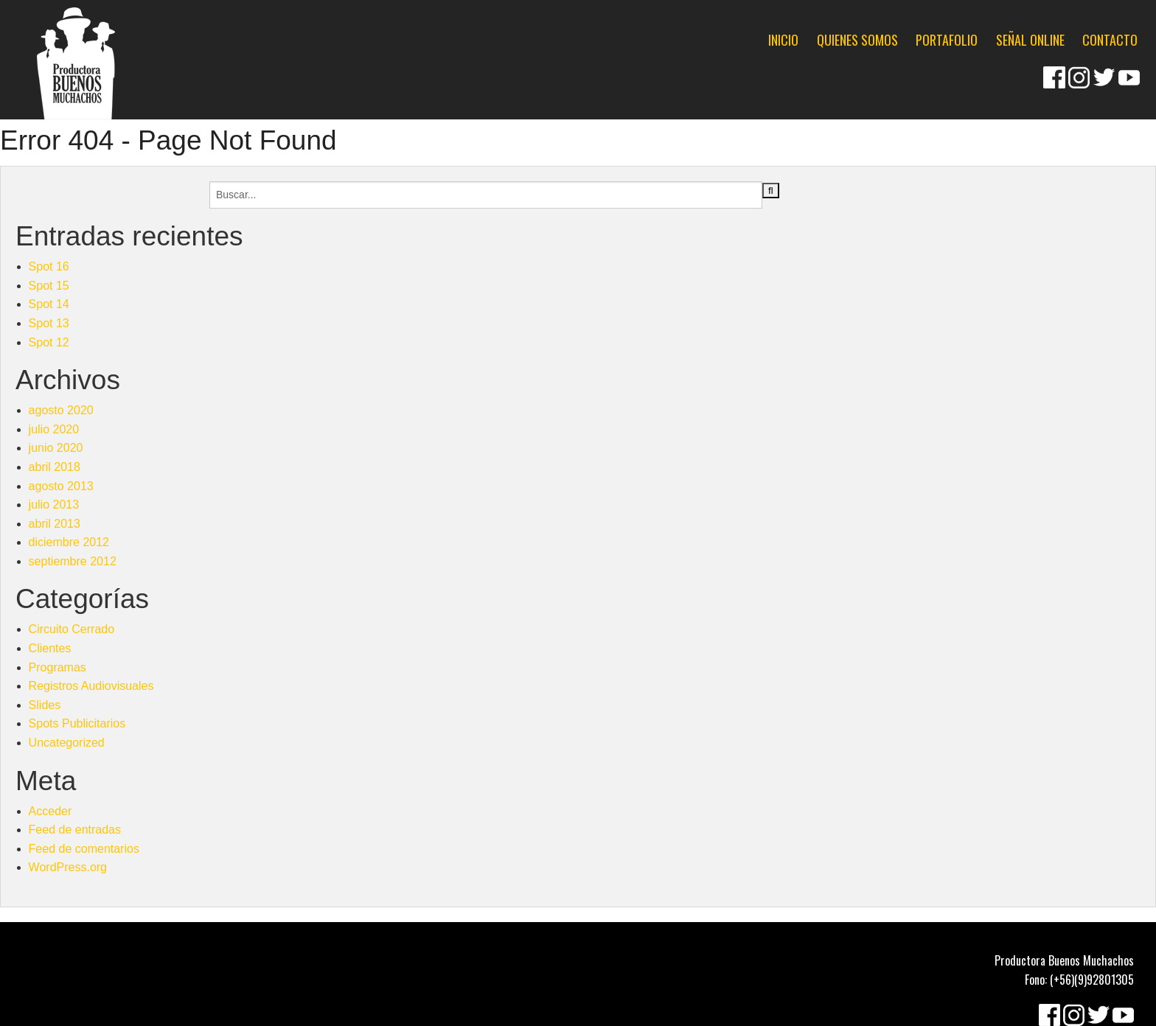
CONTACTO (1110, 39)
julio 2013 (54, 504)
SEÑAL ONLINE (1030, 39)
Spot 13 (49, 323)
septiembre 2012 (72, 561)
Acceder (50, 811)
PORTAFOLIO (947, 39)
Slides (45, 705)
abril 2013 (54, 523)
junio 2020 (56, 448)
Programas (57, 667)
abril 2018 (54, 467)
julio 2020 (54, 429)
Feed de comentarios (84, 848)
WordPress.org (68, 867)
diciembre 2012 (69, 542)
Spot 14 (49, 304)
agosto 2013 (61, 486)
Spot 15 (49, 285)
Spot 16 (49, 266)
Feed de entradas (75, 829)
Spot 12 (49, 342)
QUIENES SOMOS (857, 39)
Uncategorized (67, 742)
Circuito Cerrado (71, 629)
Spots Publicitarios (77, 723)
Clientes (50, 648)
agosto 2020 (61, 410)
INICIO (783, 39)
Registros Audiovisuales (91, 686)
